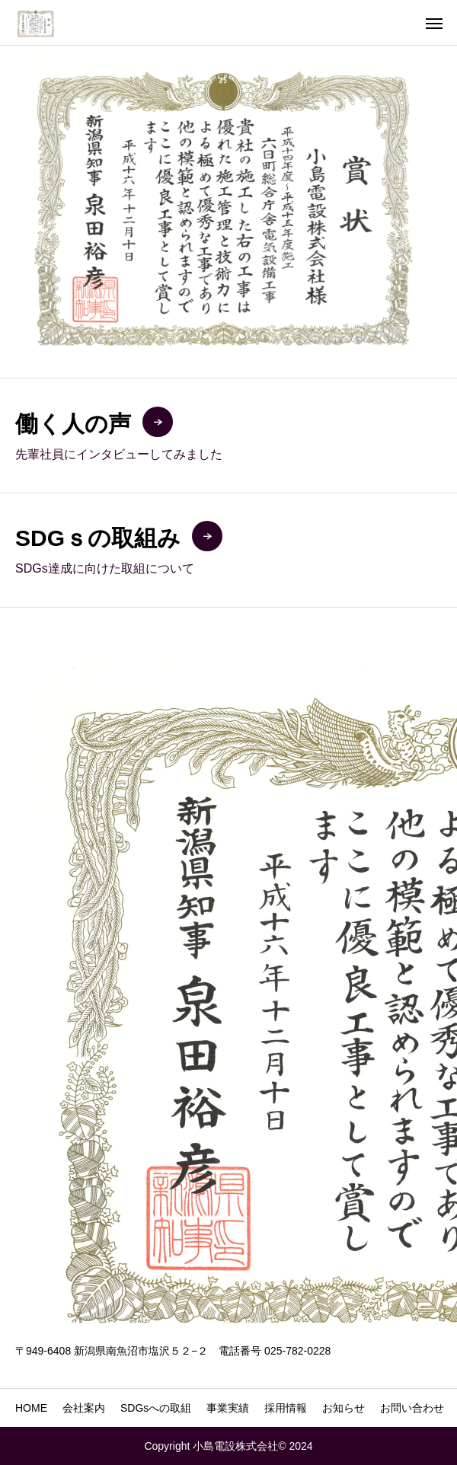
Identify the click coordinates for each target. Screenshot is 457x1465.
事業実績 (227, 1408)
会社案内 (83, 1408)
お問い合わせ (412, 1408)
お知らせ (343, 1408)
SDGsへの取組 (155, 1408)
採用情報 (285, 1408)
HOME (31, 1408)
